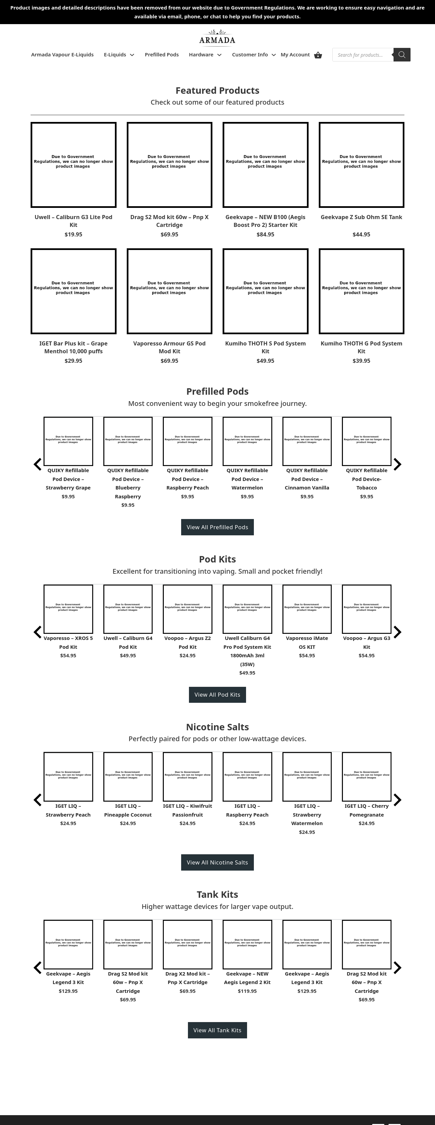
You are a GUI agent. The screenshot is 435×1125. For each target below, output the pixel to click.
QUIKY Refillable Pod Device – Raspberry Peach (188, 479)
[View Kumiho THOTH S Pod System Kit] (266, 290)
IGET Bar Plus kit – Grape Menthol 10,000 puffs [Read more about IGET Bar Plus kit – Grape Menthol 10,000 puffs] (73, 347)
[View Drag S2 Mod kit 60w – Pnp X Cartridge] (170, 164)
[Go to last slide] (38, 464)
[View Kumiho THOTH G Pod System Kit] (362, 290)
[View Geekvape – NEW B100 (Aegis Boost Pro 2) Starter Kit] (266, 164)
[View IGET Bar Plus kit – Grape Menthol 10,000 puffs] (74, 290)
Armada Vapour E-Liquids (62, 54)
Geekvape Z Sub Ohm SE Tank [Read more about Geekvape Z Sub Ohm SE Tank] (361, 217)
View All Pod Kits (218, 694)
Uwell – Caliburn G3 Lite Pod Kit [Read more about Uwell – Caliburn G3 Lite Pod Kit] (73, 221)
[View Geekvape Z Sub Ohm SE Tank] (362, 164)
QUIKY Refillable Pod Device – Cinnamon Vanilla (307, 479)
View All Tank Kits (217, 1030)
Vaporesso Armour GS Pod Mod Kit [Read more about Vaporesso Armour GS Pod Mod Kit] (169, 347)
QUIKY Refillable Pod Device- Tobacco (366, 479)
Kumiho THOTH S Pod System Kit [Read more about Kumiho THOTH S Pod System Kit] (265, 347)
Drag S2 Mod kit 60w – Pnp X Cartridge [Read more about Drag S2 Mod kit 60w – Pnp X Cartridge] (169, 221)
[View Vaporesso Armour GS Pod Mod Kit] (170, 290)
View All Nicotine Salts (217, 862)
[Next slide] (396, 464)
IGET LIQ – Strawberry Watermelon (307, 814)
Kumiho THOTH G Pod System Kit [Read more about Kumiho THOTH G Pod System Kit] (361, 347)
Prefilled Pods (162, 54)
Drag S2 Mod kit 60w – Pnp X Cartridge (128, 982)
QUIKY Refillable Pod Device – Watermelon (247, 479)
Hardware (201, 54)
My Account (295, 54)
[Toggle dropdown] (132, 54)
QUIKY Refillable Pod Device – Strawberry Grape (68, 479)
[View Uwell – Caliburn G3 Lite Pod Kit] (74, 164)
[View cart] (318, 54)
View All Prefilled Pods (217, 527)
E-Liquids (115, 54)
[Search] (402, 54)
